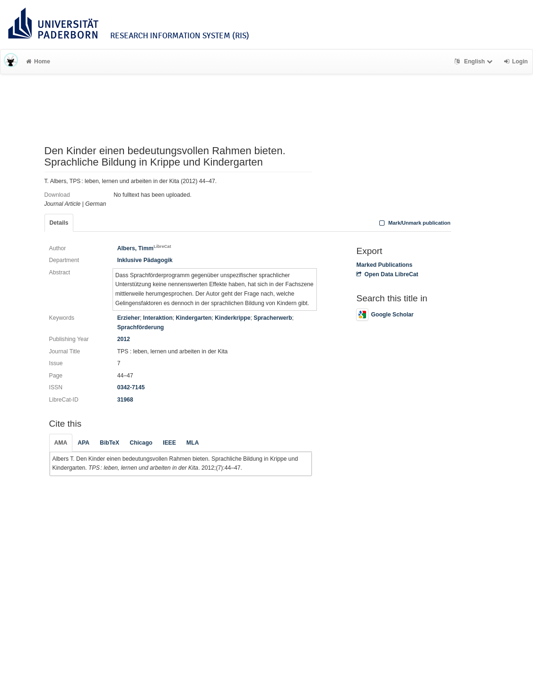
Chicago (141, 442)
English (474, 61)
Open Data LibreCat (387, 274)
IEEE (169, 442)
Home (38, 61)
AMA (61, 442)
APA (83, 442)
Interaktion (158, 318)
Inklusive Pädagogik (145, 260)
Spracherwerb (272, 318)
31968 (125, 399)
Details (59, 222)
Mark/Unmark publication (413, 223)
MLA (192, 442)
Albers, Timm (144, 248)
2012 (123, 339)
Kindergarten (194, 318)
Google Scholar (384, 314)
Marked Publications (384, 265)
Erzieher (128, 318)
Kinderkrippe (232, 318)
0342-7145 (131, 387)
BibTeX (109, 442)
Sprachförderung (140, 327)
